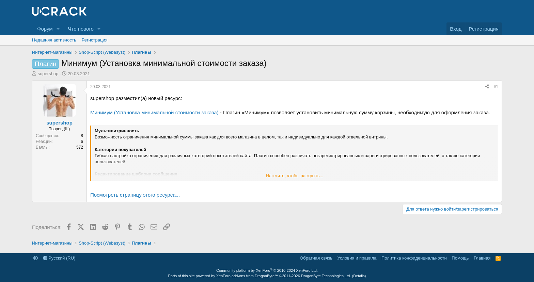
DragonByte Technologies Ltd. (326, 276)
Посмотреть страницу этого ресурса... (135, 195)
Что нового (80, 29)
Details (359, 276)
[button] (58, 28)
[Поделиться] (487, 87)
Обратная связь (316, 258)
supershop (48, 73)
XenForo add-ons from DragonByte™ (247, 276)
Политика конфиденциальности (414, 258)
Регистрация (95, 40)
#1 (496, 86)
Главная (482, 258)
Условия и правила (357, 258)
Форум (45, 29)
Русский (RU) (59, 258)
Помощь (460, 258)
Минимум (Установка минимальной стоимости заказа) (154, 112)
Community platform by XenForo (267, 270)
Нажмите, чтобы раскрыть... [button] (295, 175)
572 (79, 147)
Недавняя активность (54, 40)
